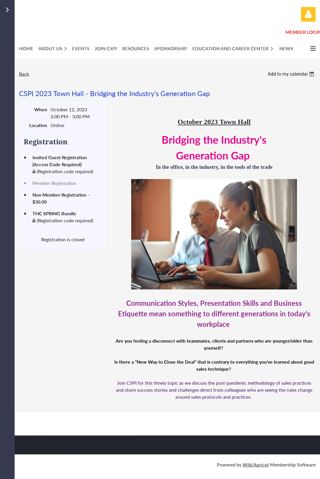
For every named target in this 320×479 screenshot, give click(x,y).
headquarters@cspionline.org (276, 450)
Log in (308, 14)
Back (24, 74)
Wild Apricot (256, 464)
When (40, 109)
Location (38, 125)
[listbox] (292, 74)
